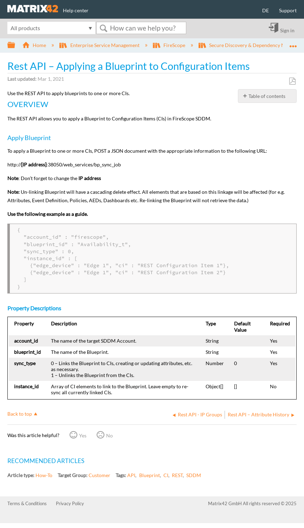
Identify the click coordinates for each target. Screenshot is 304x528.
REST (177, 475)
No (109, 435)
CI (165, 475)
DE (265, 10)
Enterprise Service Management (99, 45)
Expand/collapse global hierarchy (16, 45)
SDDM (193, 475)
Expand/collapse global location (293, 43)
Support (288, 10)
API (131, 475)
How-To (43, 475)
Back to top (19, 414)
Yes (82, 435)
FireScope (169, 45)
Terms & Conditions (27, 503)
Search (103, 28)
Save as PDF (292, 81)
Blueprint (149, 475)
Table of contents (266, 96)
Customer (99, 475)
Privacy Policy (70, 503)
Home (34, 45)
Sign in (287, 30)
